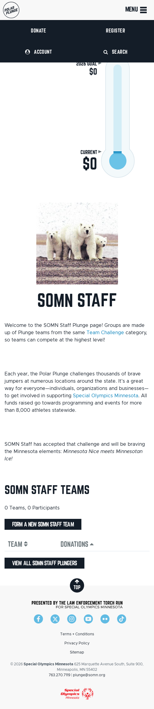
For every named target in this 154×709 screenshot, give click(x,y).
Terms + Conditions (77, 634)
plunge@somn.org (89, 675)
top (77, 584)
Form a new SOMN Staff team (43, 524)
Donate (38, 30)
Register (115, 30)
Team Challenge (105, 332)
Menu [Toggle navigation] (136, 10)
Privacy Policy (77, 643)
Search (115, 52)
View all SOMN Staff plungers (44, 563)
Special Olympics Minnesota (105, 395)
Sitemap (77, 652)
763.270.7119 (59, 675)
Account (38, 52)
